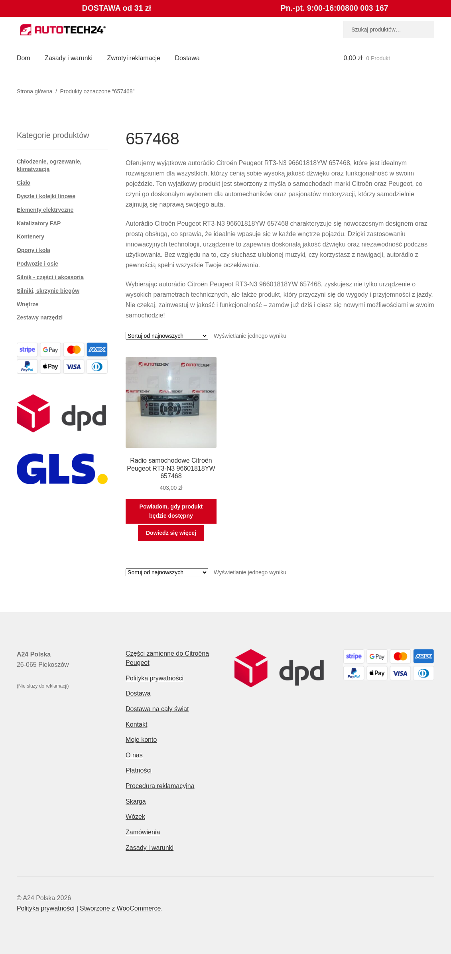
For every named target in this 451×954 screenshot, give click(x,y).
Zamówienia (143, 832)
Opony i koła (33, 250)
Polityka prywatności (154, 678)
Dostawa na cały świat (157, 709)
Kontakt (136, 724)
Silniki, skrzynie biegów (48, 291)
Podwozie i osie (37, 263)
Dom (23, 58)
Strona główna (35, 91)
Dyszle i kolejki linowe (46, 196)
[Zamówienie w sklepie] (167, 336)
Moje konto (141, 739)
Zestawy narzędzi (40, 317)
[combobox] (388, 29)
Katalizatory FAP (39, 223)
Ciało (23, 182)
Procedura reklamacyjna (160, 786)
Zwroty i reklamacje (133, 58)
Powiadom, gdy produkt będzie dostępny (171, 511)
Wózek (135, 816)
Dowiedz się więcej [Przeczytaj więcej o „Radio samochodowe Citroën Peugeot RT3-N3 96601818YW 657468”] (171, 533)
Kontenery (30, 236)
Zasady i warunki (69, 58)
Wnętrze (27, 304)
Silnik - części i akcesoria (50, 277)
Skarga (136, 801)
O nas (134, 755)
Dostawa (187, 58)
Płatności (139, 770)
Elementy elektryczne (45, 210)
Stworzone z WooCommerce (120, 908)
